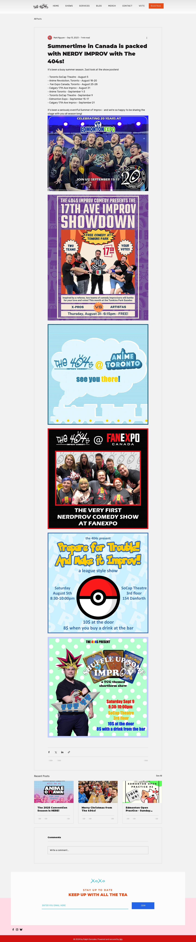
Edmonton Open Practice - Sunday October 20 (138, 809)
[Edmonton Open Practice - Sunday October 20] (142, 792)
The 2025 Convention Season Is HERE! (52, 809)
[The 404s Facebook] (13, 929)
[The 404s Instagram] (17, 929)
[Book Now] (156, 6)
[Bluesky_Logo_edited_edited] (21, 929)
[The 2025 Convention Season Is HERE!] (54, 792)
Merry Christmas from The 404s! (97, 809)
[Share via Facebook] (49, 752)
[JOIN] (143, 905)
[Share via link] (69, 752)
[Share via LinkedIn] (62, 752)
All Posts (38, 19)
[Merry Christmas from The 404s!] (98, 792)
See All (159, 776)
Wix (121, 939)
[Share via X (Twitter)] (55, 752)
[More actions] (146, 37)
